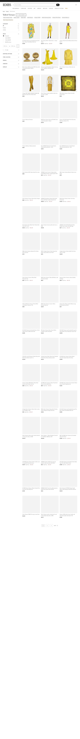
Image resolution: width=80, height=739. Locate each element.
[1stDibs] (7, 5)
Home (4, 11)
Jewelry (39, 8)
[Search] (35, 5)
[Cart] (76, 4)
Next (56, 525)
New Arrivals (16, 8)
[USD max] (13, 46)
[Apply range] (18, 46)
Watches (45, 8)
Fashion (51, 8)
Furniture (23, 8)
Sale (66, 8)
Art (34, 8)
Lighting (30, 8)
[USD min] (6, 46)
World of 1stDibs (59, 8)
